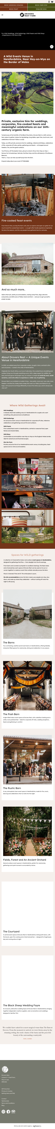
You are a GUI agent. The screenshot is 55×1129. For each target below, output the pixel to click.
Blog (3, 1105)
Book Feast (13, 9)
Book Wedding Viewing (13, 5)
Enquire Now (41, 9)
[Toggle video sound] (51, 46)
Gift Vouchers (6, 1089)
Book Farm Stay (41, 5)
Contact (4, 1098)
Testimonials (5, 1101)
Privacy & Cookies (7, 1091)
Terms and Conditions (8, 1103)
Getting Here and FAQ (8, 1093)
